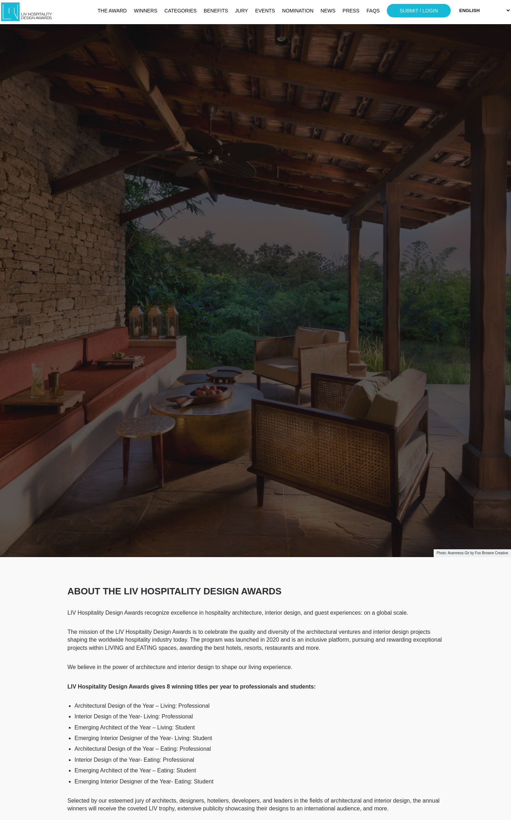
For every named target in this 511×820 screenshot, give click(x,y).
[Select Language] (484, 10)
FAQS (373, 11)
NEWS (327, 11)
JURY (241, 11)
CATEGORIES (180, 11)
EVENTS (265, 11)
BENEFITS (216, 11)
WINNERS (145, 11)
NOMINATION (297, 11)
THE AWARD (112, 11)
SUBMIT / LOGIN (419, 11)
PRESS (350, 11)
